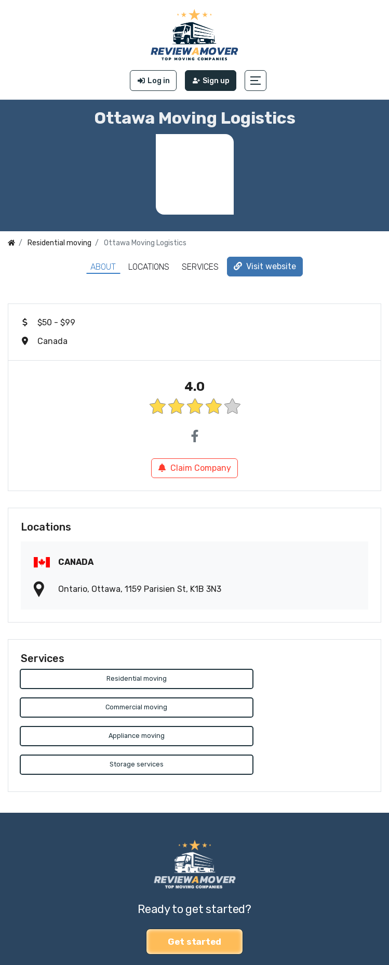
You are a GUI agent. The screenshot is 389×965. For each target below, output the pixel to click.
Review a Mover (38, 933)
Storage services (283, 708)
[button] (256, 80)
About (103, 267)
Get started (194, 885)
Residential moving (105, 679)
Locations (148, 267)
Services (200, 267)
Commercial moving (283, 679)
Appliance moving (106, 708)
